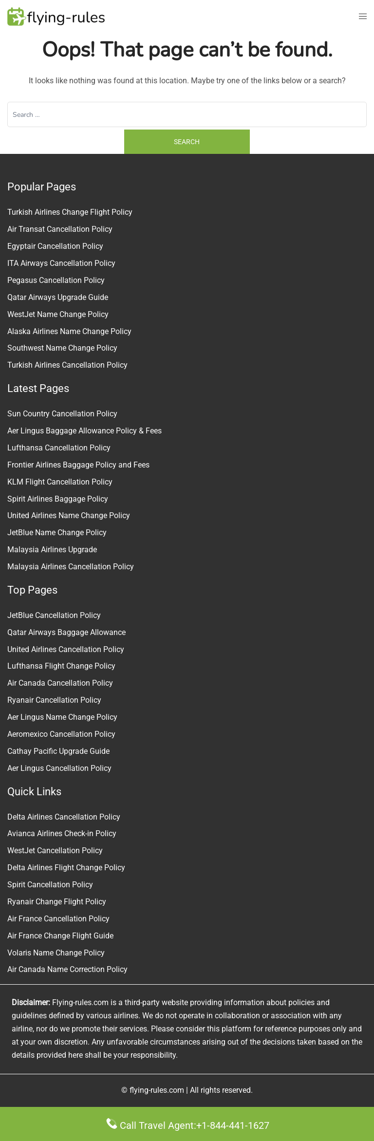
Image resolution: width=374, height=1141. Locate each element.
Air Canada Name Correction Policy (67, 969)
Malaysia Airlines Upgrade (52, 549)
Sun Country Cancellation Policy (62, 413)
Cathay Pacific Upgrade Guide (58, 751)
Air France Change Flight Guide (60, 935)
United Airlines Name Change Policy (68, 515)
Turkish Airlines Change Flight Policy (69, 212)
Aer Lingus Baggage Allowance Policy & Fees (84, 430)
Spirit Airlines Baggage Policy (57, 499)
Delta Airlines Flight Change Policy (66, 867)
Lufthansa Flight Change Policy (61, 666)
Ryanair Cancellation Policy (54, 700)
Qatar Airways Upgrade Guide (57, 297)
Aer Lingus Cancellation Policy (59, 768)
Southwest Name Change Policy (62, 348)
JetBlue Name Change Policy (57, 532)
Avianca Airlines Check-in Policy (61, 833)
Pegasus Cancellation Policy (56, 280)
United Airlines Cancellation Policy (65, 649)
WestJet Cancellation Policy (55, 850)
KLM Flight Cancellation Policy (59, 481)
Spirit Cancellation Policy (50, 884)
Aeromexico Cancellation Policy (61, 734)
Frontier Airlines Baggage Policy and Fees (78, 464)
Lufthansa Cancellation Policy (59, 447)
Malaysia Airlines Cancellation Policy (70, 566)
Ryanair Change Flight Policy (56, 901)
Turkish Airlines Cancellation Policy (67, 365)
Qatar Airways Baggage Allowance (66, 632)
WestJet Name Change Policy (58, 314)
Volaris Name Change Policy (56, 952)
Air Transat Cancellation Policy (59, 229)
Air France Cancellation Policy (58, 918)
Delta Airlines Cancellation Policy (63, 817)
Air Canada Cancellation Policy (60, 683)
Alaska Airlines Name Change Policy (69, 331)
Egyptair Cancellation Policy (55, 246)
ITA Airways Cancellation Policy (61, 263)
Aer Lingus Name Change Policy (62, 717)
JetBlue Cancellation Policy (54, 615)
